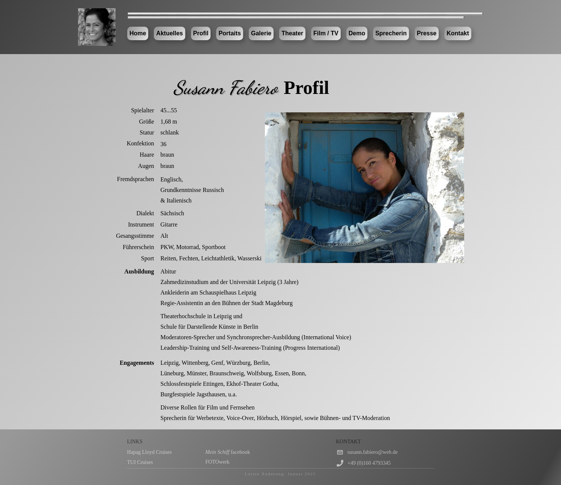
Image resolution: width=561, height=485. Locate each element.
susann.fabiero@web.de (372, 452)
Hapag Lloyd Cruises (149, 452)
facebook (227, 452)
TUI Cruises (140, 462)
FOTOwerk (217, 462)
